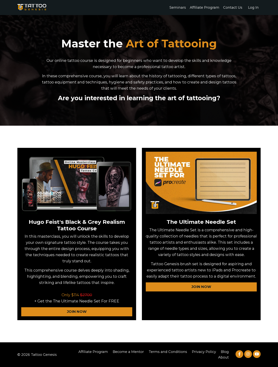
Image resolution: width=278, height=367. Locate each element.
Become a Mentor (128, 352)
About (223, 357)
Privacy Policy (204, 352)
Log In (253, 7)
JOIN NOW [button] (77, 312)
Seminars (178, 7)
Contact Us (232, 7)
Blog (225, 352)
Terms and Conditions (168, 352)
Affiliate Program (204, 7)
